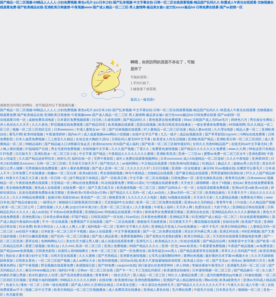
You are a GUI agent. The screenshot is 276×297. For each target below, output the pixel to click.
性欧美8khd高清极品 (185, 163)
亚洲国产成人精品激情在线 (183, 280)
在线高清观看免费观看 (213, 188)
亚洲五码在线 (229, 231)
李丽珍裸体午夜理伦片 (208, 265)
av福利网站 (130, 163)
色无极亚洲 (14, 294)
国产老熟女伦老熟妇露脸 (164, 236)
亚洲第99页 (260, 159)
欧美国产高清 (252, 222)
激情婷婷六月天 (254, 260)
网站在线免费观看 (86, 183)
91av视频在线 (225, 168)
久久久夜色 (40, 125)
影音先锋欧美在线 (209, 178)
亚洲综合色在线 (198, 212)
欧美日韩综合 (44, 226)
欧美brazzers (102, 144)
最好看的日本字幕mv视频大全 (227, 256)
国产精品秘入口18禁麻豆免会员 (67, 144)
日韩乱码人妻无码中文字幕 (131, 139)
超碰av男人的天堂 (246, 163)
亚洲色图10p (31, 217)
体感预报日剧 (86, 265)
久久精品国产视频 (262, 202)
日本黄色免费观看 (154, 217)
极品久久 (225, 163)
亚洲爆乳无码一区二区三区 (247, 265)
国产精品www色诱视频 (17, 251)
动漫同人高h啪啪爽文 (73, 251)
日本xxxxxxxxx (170, 159)
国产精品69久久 (135, 120)
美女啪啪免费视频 (19, 188)
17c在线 (241, 202)
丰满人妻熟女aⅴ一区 (91, 129)
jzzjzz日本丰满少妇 (84, 207)
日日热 (97, 120)
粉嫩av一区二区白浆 (62, 173)
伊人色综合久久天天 (15, 125)
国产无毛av (220, 260)
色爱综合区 (203, 207)
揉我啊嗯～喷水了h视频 (213, 183)
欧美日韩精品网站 (234, 226)
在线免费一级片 (74, 188)
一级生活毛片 (121, 275)
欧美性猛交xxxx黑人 (163, 251)
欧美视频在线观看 (121, 125)
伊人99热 (183, 265)
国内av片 (75, 134)
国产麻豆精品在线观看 (192, 173)
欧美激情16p (124, 280)
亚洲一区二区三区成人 (116, 207)
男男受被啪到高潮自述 (227, 173)
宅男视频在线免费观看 (41, 168)
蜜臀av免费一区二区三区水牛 (225, 154)
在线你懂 (106, 280)
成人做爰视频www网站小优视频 (107, 134)
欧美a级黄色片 (230, 280)
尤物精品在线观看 (160, 173)
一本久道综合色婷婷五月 (156, 285)
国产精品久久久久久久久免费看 (204, 149)
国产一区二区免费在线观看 (162, 231)
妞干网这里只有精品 (84, 178)
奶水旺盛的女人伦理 (43, 275)
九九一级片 (169, 134)
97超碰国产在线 (37, 149)
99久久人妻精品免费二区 (186, 275)
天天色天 (187, 183)
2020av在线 (128, 260)
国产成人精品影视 (105, 236)
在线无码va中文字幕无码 (249, 144)
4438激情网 (237, 125)
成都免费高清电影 (42, 120)
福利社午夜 (66, 270)
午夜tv (138, 212)
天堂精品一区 (61, 183)
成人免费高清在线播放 (125, 290)
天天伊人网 (184, 207)
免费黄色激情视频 (165, 149)
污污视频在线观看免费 (162, 183)
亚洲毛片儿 (144, 241)
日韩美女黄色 (26, 260)
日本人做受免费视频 (31, 139)
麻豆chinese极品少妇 (41, 270)
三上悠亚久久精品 (60, 139)
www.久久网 (238, 149)
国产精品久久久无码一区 (128, 192)
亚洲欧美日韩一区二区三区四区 (239, 139)
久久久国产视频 (123, 149)
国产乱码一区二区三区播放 (70, 236)
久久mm (68, 246)
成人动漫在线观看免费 (117, 241)
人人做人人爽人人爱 (71, 226)
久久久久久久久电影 (143, 197)
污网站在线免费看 (252, 134)
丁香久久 (143, 149)
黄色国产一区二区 (94, 197)
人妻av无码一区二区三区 (185, 192)
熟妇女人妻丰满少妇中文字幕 (27, 256)
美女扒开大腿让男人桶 (82, 241)
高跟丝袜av (70, 197)
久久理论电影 (224, 129)
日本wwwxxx (256, 178)
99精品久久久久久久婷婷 (78, 280)
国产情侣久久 (110, 163)
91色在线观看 (190, 241)
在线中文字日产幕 (145, 134)
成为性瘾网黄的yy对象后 (224, 275)
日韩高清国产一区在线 (107, 217)
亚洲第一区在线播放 (186, 168)
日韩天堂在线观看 (64, 256)
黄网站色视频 (194, 256)
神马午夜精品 (135, 173)
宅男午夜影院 (104, 159)
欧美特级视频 (34, 134)
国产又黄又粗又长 (101, 188)
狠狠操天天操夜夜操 (152, 222)
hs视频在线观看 (179, 197)
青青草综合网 (235, 178)
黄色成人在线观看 (47, 188)
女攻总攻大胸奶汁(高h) (93, 139)
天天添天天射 (203, 197)
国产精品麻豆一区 (247, 270)
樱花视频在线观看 (207, 222)
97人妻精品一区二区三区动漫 (165, 129)
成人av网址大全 (84, 260)
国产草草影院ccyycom (221, 134)
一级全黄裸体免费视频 (210, 125)
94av (187, 120)
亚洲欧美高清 (166, 154)
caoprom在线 (126, 265)
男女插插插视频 (111, 173)
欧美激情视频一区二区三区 (136, 188)
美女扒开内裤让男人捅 (201, 231)
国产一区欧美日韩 (114, 178)
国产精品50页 (95, 125)
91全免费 (25, 226)
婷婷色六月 (239, 120)
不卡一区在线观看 (55, 222)
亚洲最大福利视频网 (43, 280)
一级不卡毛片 (209, 226)
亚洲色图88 (257, 154)
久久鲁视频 (143, 207)
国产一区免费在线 (133, 251)
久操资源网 (112, 120)
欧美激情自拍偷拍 (177, 270)
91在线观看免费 (113, 183)
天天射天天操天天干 (83, 163)
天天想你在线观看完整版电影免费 (237, 236)
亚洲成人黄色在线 (156, 290)
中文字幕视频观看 (128, 231)
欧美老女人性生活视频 (169, 139)
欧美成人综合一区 (197, 260)
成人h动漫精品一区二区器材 (204, 159)
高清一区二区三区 (88, 246)
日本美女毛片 (226, 290)
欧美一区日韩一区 (54, 178)
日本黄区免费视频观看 (73, 120)
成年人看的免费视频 (75, 168)
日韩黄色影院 (46, 251)
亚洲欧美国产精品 (201, 139)
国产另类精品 (108, 256)
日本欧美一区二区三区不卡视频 (64, 231)
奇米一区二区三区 (104, 251)
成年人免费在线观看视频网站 (137, 159)
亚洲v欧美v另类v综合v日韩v (87, 192)
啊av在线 (211, 280)
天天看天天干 (237, 192)
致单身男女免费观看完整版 (164, 212)
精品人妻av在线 (200, 129)
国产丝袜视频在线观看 (125, 129)
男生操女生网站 (261, 120)
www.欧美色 (188, 246)
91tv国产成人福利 (126, 144)
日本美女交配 (126, 285)
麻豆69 (208, 168)
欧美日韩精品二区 (197, 236)
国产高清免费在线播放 (77, 275)
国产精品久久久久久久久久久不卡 (201, 285)
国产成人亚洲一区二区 (108, 168)
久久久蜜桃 (87, 256)
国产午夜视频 (29, 265)
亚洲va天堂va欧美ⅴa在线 (250, 188)
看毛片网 (15, 134)
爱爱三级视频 (35, 246)
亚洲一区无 (169, 246)
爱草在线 (32, 241)
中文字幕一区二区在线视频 (149, 178)
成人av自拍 (156, 192)
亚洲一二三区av (190, 154)
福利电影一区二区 (101, 226)
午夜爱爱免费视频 (212, 246)
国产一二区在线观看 (120, 222)
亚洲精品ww (93, 212)
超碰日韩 (54, 197)
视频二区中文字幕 (38, 290)
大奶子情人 (222, 207)
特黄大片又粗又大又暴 (22, 178)
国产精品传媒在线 (24, 202)
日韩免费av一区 (183, 178)
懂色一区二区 (30, 285)
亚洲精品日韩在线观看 (248, 207)
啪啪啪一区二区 (249, 290)
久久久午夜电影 (238, 159)
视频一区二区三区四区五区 (32, 129)
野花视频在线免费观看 (67, 125)
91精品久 (209, 163)
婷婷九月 (63, 159)
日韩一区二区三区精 (52, 163)
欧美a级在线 (88, 173)
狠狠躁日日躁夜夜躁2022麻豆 (80, 202)
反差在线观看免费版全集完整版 (42, 192)
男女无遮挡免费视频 (66, 149)
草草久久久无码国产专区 (239, 251)
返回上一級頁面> (142, 99)
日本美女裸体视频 (56, 217)
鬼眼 (163, 197)
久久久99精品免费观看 (29, 197)
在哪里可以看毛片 (250, 168)
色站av (238, 183)
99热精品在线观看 (118, 212)
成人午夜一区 (256, 285)
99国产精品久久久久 (144, 246)
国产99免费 (106, 265)
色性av (236, 260)
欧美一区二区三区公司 (18, 207)
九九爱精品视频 (227, 197)
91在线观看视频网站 (255, 217)
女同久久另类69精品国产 (211, 144)
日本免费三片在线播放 (29, 173)
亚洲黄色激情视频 (133, 256)
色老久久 (12, 285)
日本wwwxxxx (64, 129)
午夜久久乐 (235, 285)
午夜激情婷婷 (56, 134)
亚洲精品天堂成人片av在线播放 (174, 226)
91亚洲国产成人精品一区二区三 (214, 217)
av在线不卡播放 (27, 231)
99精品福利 (34, 144)
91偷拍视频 (253, 275)
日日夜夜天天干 (180, 222)
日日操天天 (23, 154)
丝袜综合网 (231, 222)
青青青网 (102, 275)
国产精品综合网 (214, 241)
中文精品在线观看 (154, 163)
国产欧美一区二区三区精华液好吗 (166, 144)
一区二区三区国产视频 (54, 260)
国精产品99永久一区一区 (176, 188)
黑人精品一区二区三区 (149, 275)
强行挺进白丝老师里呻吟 (156, 265)
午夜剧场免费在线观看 (32, 183)
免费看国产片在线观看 (87, 222)
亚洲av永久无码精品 (199, 202)
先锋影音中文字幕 (241, 241)
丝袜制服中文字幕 (96, 149)
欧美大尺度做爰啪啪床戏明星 (160, 260)
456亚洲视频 (251, 231)
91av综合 (132, 217)
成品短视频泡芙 (191, 134)
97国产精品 (80, 217)
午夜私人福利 (164, 207)
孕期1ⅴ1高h (135, 183)
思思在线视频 (146, 125)
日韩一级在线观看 (56, 285)
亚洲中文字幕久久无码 (132, 226)
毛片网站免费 (182, 290)
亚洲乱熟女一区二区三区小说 (55, 154)
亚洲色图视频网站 (147, 280)
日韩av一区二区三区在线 (95, 270)
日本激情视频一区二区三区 (212, 270)
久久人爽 (62, 207)
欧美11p (53, 246)
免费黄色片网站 (252, 197)
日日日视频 (161, 168)
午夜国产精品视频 (241, 246)
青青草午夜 (224, 202)
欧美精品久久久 (166, 241)
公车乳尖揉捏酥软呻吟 (165, 256)
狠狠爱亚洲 (117, 197)
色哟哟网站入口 (52, 241)
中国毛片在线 (204, 290)
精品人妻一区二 (248, 129)
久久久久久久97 (139, 168)
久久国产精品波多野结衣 (37, 159)
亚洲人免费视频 (115, 246)
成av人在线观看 (101, 231)
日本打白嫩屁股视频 (34, 236)
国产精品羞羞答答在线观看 (199, 251)
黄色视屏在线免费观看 (165, 120)
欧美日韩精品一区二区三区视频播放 (80, 290)
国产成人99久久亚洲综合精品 (93, 285)
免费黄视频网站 (132, 236)
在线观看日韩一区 (13, 120)
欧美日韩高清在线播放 (175, 125)
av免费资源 (265, 246)
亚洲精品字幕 (180, 217)
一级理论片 (48, 202)
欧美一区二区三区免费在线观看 (159, 202)
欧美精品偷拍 (215, 192)
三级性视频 (45, 207)
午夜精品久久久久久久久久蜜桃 (131, 154)
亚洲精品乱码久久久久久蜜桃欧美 (236, 212)
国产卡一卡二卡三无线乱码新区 (139, 270)
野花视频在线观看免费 (57, 265)
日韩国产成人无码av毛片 (210, 120)
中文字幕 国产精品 (93, 154)
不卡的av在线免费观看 (66, 212)
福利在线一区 (82, 159)
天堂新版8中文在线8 (119, 202)
